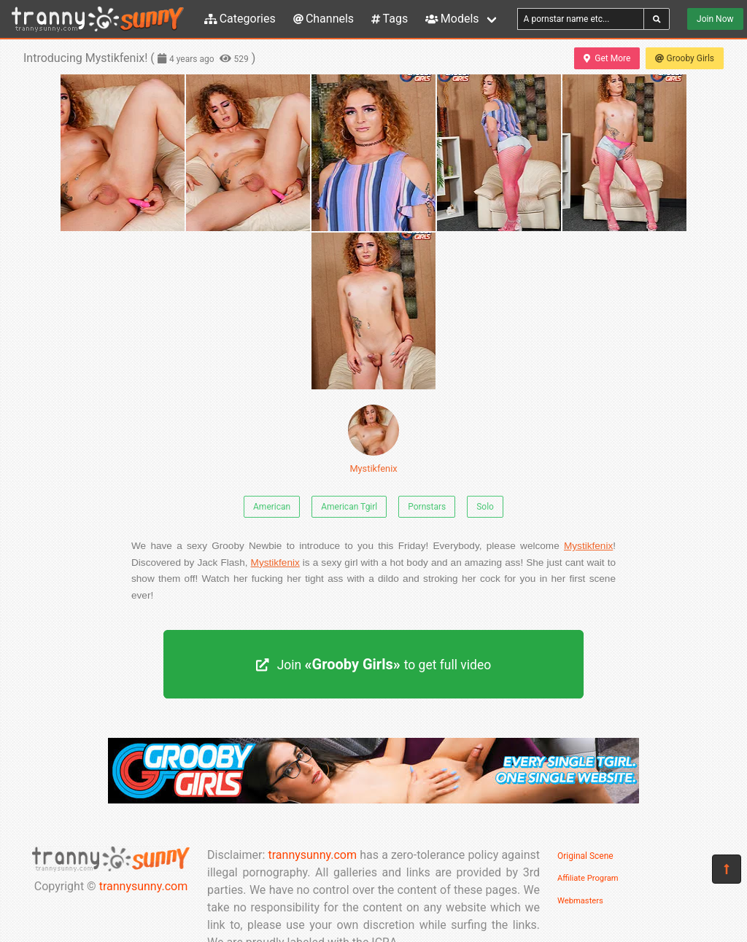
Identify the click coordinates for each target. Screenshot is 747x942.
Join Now (715, 19)
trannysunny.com (143, 886)
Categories (240, 19)
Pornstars (427, 507)
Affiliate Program (588, 878)
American (271, 507)
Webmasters (580, 901)
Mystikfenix (373, 439)
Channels (323, 19)
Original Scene (585, 856)
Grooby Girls (684, 58)
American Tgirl (349, 507)
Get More (607, 58)
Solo (485, 507)
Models (452, 19)
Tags (389, 19)
